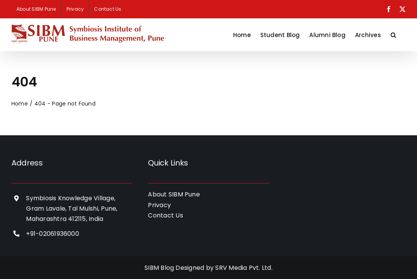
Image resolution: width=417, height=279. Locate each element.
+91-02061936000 (52, 233)
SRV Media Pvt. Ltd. (244, 267)
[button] (393, 35)
